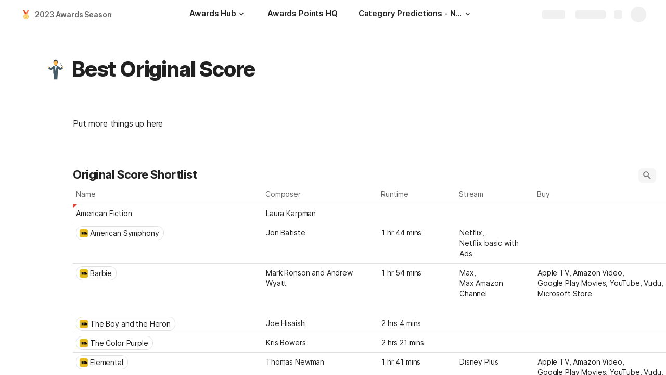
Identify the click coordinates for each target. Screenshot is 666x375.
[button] (241, 14)
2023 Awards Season (73, 14)
